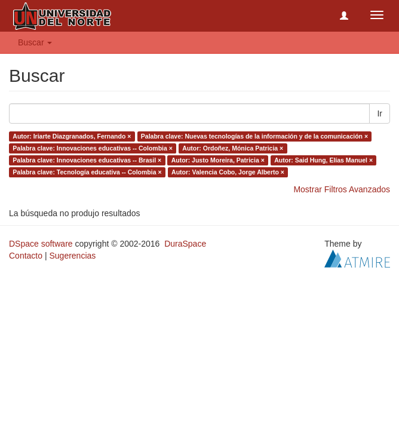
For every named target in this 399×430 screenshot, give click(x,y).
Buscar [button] (35, 42)
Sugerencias (72, 255)
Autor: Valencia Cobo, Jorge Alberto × (227, 172)
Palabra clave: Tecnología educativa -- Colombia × (87, 172)
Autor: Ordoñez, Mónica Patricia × (232, 148)
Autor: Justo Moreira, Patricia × (218, 160)
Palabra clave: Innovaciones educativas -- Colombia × (93, 148)
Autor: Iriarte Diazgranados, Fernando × (72, 136)
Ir (379, 113)
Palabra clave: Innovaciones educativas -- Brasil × (87, 160)
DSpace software (41, 243)
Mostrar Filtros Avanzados (341, 189)
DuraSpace (185, 243)
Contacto (25, 255)
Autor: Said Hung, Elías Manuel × (323, 160)
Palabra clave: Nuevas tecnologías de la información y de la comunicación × (254, 136)
